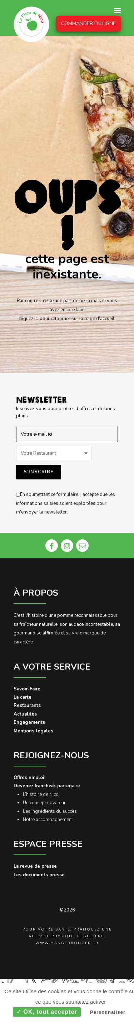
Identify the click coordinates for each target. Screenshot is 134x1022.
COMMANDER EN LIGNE (88, 23)
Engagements (29, 722)
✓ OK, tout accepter (46, 1012)
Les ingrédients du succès (50, 811)
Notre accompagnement (48, 819)
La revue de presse (35, 866)
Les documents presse (39, 875)
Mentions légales (33, 731)
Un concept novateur (44, 803)
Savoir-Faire (27, 689)
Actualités (25, 714)
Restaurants (27, 705)
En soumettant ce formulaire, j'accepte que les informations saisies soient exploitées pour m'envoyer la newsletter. (65, 503)
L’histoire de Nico (41, 794)
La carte (22, 697)
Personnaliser (107, 1012)
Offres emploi (29, 777)
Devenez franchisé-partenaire (47, 786)
